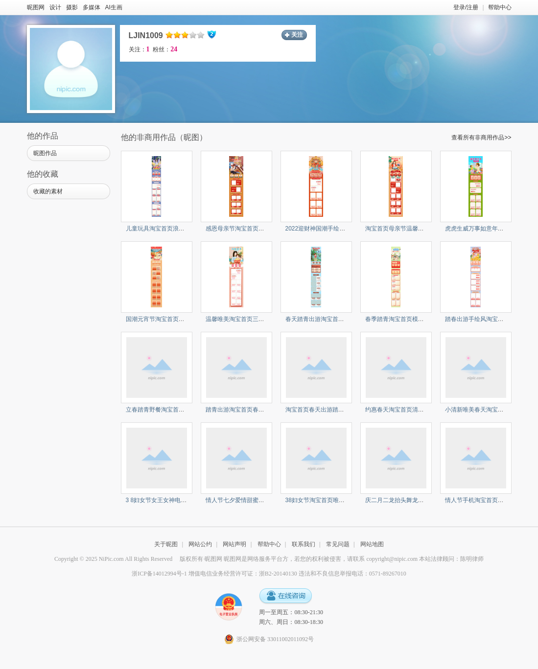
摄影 (72, 7)
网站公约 (200, 544)
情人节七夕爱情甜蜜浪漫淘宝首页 (250, 500)
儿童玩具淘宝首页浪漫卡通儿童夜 (170, 228)
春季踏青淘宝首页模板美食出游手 (409, 319)
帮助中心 (500, 7)
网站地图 (372, 544)
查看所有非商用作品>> (481, 137)
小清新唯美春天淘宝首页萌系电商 (489, 409)
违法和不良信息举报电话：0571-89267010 (352, 573)
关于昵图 (166, 544)
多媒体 (91, 7)
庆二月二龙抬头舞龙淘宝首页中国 (409, 500)
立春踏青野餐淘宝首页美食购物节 (170, 409)
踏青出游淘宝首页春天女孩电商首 (250, 409)
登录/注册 (465, 7)
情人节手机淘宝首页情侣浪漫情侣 (489, 500)
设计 (55, 7)
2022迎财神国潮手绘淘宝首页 (324, 228)
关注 (297, 34)
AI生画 (113, 7)
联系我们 (303, 544)
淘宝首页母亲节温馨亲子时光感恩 (409, 228)
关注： (139, 49)
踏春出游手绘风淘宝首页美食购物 (489, 319)
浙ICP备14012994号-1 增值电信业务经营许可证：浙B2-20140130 (214, 573)
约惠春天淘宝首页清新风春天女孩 (409, 409)
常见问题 (338, 544)
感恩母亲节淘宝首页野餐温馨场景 (250, 228)
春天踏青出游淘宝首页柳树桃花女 (329, 319)
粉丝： (165, 49)
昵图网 (36, 7)
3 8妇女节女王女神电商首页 (162, 500)
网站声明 (234, 544)
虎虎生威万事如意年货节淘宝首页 (489, 228)
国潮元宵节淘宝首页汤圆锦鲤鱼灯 (170, 319)
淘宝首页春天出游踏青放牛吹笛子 (329, 409)
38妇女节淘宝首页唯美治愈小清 (326, 500)
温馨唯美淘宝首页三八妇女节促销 (250, 319)
